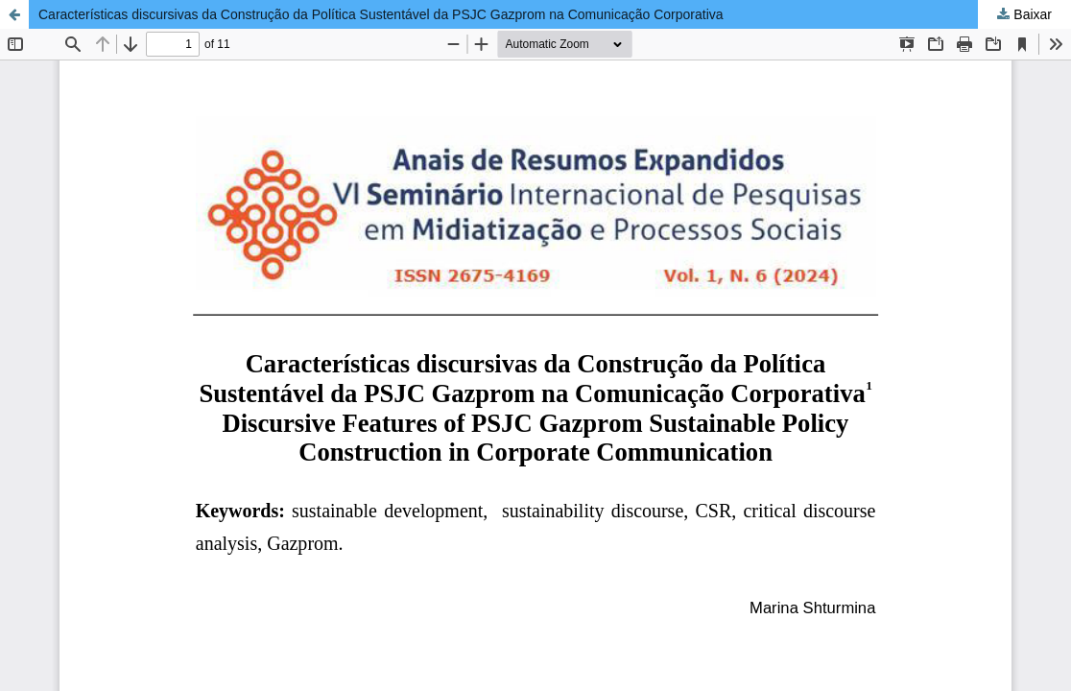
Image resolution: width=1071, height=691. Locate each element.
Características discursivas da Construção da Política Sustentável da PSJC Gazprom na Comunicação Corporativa (381, 14)
